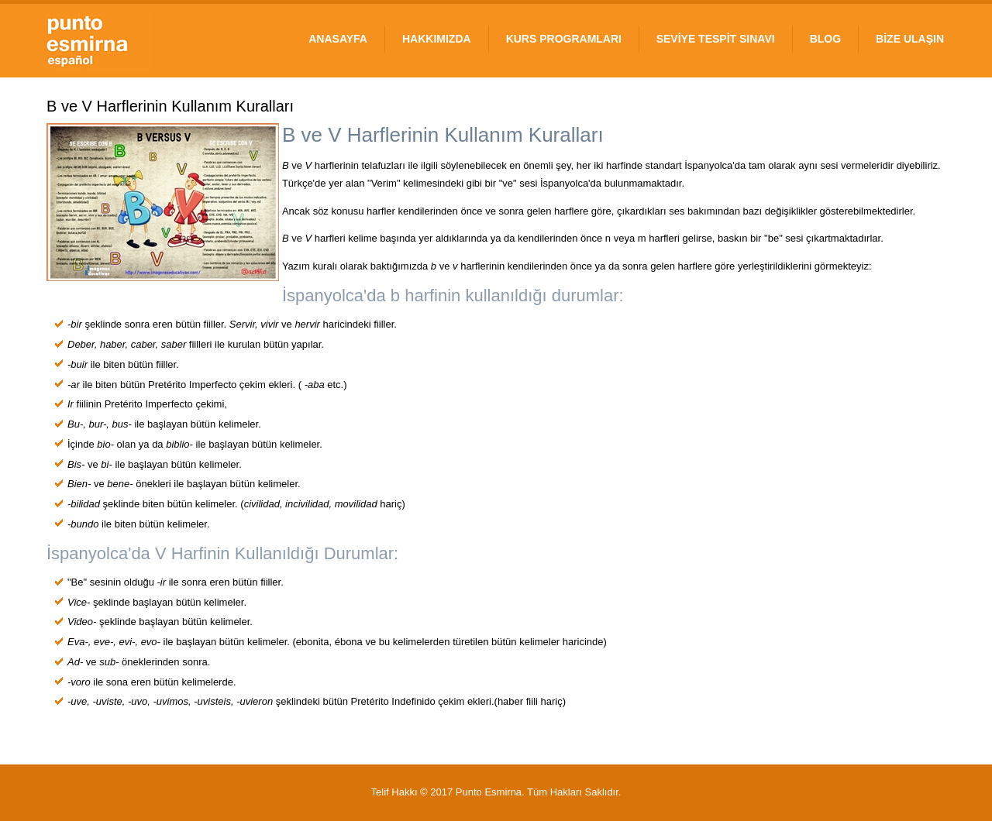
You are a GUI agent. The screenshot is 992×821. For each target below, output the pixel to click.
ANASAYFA (337, 39)
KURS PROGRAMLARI (564, 39)
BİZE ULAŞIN (910, 39)
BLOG (825, 39)
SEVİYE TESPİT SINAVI (715, 39)
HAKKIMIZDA (436, 39)
